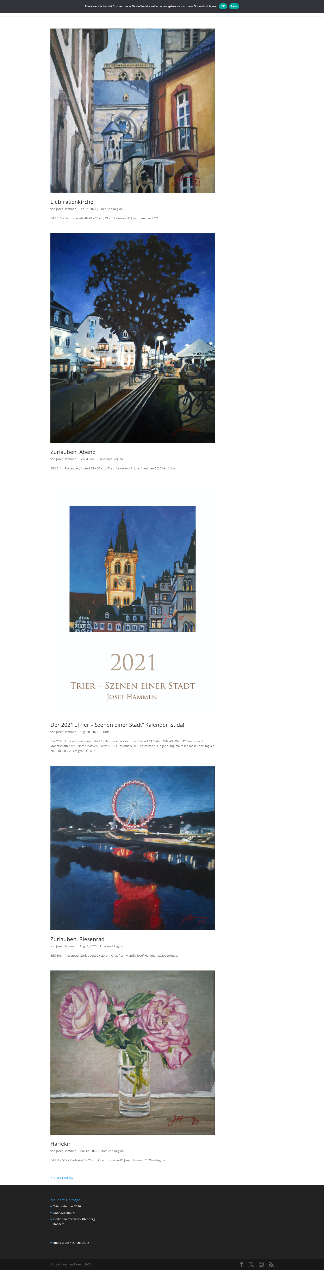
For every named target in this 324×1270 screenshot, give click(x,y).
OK (223, 6)
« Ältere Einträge (61, 1177)
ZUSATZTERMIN (64, 1213)
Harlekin (61, 1143)
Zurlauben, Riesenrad (77, 939)
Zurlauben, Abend (73, 452)
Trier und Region (111, 209)
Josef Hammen (66, 209)
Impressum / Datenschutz (71, 1243)
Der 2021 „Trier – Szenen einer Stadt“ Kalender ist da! (117, 724)
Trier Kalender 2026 (67, 1206)
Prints (105, 732)
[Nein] (319, 6)
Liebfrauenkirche (71, 201)
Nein (234, 6)
